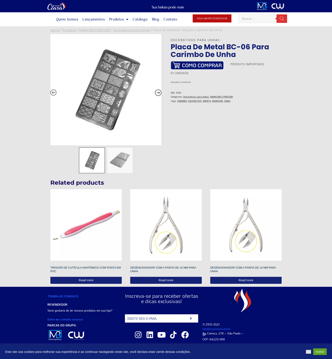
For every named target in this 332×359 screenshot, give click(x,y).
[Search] (282, 18)
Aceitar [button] (320, 351)
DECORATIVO (195, 101)
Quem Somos (67, 19)
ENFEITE (207, 101)
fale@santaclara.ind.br (216, 329)
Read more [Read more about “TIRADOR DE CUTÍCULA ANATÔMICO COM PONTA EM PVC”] (86, 280)
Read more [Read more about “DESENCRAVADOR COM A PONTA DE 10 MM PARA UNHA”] (246, 280)
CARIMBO (182, 101)
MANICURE (217, 101)
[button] (308, 352)
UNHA (227, 101)
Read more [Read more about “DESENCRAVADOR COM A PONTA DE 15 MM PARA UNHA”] (166, 280)
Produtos (118, 19)
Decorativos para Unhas (195, 40)
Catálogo (140, 19)
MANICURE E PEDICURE (221, 97)
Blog (155, 19)
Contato (170, 19)
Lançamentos (93, 19)
